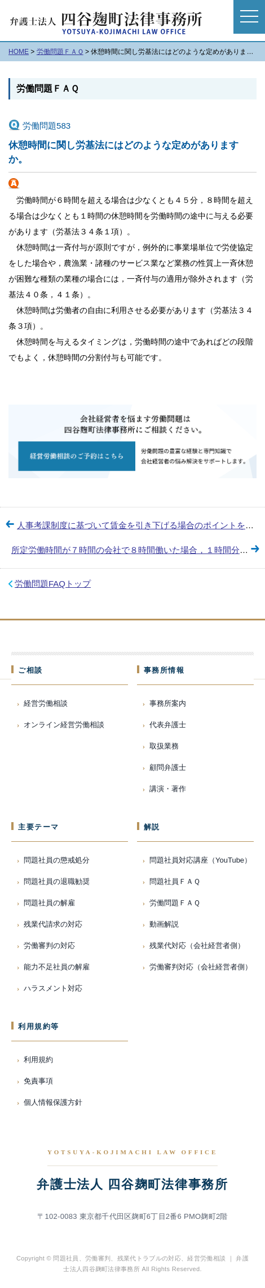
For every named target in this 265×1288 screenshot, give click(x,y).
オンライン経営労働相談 (64, 724)
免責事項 (38, 1081)
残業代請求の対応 (53, 924)
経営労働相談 (46, 703)
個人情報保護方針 (53, 1102)
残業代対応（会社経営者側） (197, 945)
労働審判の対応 (49, 945)
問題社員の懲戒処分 (57, 860)
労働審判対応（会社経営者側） (200, 967)
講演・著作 (167, 788)
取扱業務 (164, 746)
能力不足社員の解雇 (57, 967)
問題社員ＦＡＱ (174, 881)
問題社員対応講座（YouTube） (200, 860)
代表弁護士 (167, 724)
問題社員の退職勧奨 (57, 881)
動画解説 (164, 924)
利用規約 (38, 1059)
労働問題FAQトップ (53, 583)
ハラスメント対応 (53, 988)
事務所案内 (167, 703)
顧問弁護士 (167, 767)
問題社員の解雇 (49, 903)
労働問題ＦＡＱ (47, 88)
